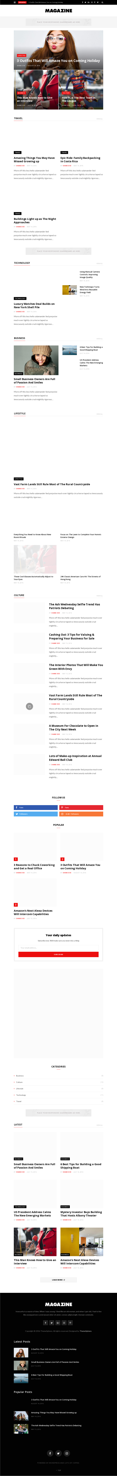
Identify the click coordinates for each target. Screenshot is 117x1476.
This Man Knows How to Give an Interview (34, 99)
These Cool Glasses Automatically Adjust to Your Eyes (33, 578)
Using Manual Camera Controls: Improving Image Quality (90, 274)
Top (58, 1470)
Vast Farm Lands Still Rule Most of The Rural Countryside (52, 484)
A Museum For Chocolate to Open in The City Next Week (74, 727)
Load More (58, 1280)
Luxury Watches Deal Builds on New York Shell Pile (34, 305)
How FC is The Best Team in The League (78, 99)
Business (21, 93)
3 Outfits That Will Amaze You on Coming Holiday (46, 2)
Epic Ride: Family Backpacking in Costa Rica (80, 159)
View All (99, 119)
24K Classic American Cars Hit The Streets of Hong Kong (80, 578)
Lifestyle (21, 51)
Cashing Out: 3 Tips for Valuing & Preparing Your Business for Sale (72, 636)
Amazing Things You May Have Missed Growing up (34, 159)
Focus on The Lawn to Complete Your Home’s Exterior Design (80, 535)
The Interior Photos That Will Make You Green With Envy (73, 666)
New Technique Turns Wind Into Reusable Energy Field (89, 290)
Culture (66, 93)
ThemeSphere (85, 1331)
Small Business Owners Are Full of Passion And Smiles (34, 380)
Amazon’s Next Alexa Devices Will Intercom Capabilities (33, 912)
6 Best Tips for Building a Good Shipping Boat (91, 348)
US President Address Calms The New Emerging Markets (91, 363)
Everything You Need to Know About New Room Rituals (32, 535)
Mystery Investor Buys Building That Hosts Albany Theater (81, 1213)
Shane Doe (21, 66)
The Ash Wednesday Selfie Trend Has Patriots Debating (56, 1425)
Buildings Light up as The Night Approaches (35, 220)
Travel (18, 118)
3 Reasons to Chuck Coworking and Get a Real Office (34, 866)
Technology (22, 262)
